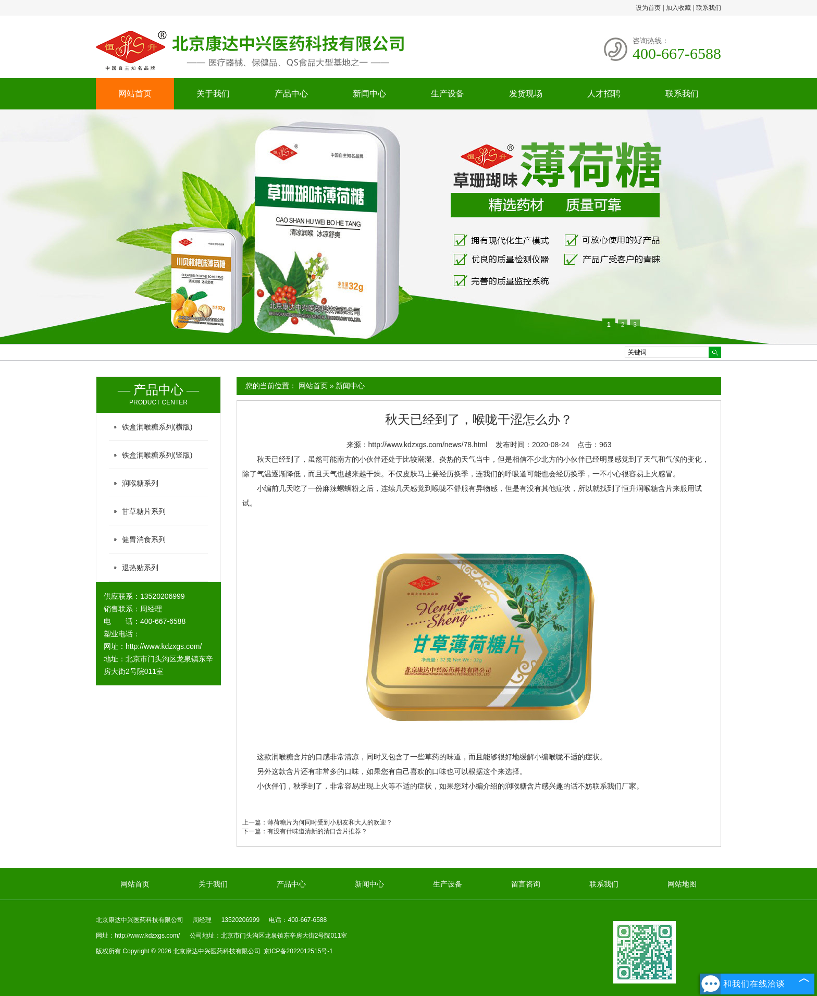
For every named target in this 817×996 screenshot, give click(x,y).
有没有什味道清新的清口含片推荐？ (317, 831)
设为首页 (648, 7)
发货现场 (525, 93)
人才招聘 (604, 93)
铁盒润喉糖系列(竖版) (157, 455)
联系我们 (708, 7)
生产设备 (447, 93)
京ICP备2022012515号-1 (298, 951)
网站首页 (135, 93)
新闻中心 (369, 93)
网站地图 (682, 884)
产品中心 (291, 93)
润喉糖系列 (140, 483)
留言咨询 (525, 884)
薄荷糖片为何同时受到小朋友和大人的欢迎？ (329, 822)
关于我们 (213, 93)
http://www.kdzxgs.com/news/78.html (428, 444)
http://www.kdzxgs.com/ (164, 646)
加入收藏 (678, 7)
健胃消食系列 (144, 539)
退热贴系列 (140, 567)
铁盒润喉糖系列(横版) (157, 427)
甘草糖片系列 (144, 511)
